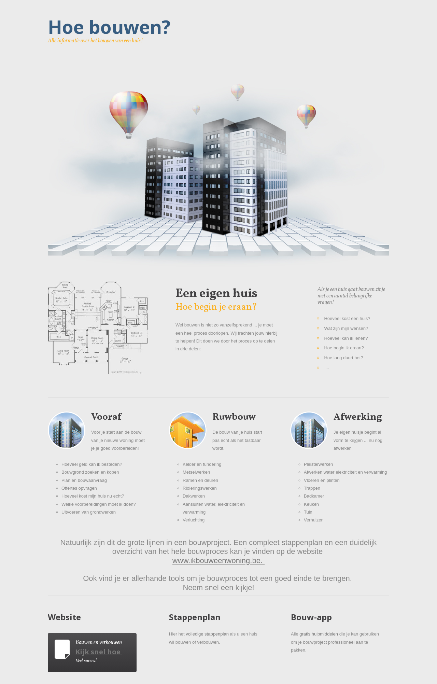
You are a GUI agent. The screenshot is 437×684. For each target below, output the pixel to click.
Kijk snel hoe (98, 651)
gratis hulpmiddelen (318, 634)
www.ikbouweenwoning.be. (218, 560)
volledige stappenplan (207, 634)
